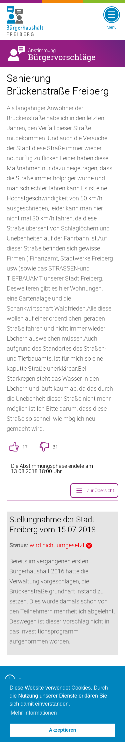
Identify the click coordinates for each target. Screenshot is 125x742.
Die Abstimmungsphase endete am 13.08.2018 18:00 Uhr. (52, 468)
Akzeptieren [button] (62, 730)
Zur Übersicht (94, 491)
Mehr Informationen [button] (34, 713)
